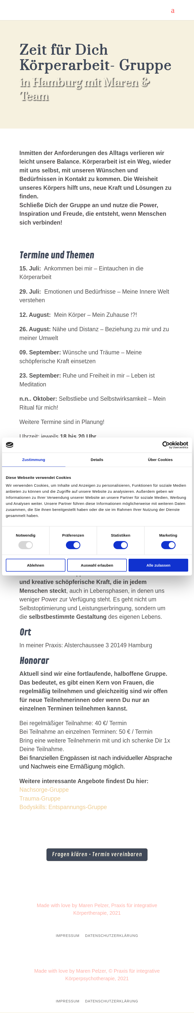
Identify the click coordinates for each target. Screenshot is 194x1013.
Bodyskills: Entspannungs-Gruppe (63, 807)
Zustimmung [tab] (33, 459)
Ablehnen (35, 565)
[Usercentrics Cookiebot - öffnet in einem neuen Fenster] (166, 445)
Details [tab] (97, 459)
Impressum (68, 936)
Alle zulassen (159, 565)
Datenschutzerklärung (111, 936)
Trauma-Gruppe (40, 798)
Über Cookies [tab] (160, 459)
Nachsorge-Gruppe (44, 789)
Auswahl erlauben (97, 565)
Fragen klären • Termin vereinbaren (97, 854)
